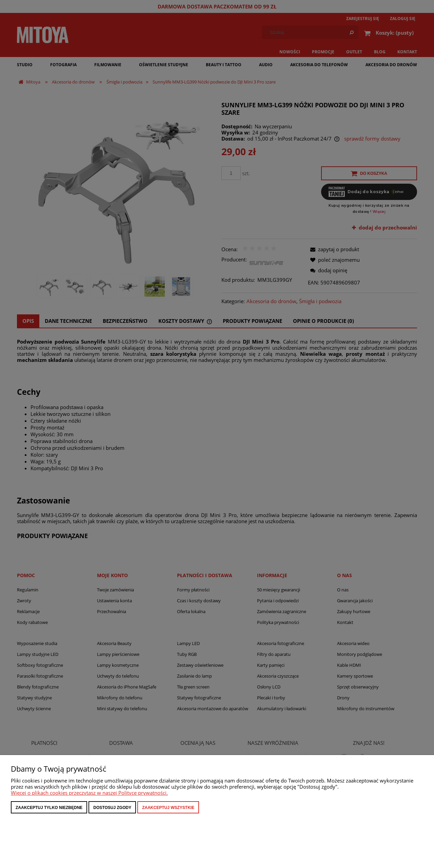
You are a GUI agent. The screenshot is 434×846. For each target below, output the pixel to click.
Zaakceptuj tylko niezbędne (49, 807)
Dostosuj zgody (112, 807)
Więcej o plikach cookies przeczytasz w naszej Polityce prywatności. (89, 792)
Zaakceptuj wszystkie (168, 807)
